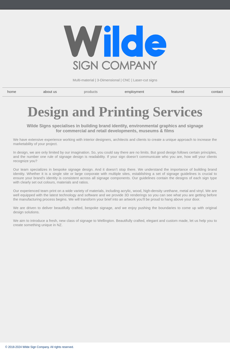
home (11, 92)
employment (134, 92)
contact (217, 92)
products (91, 92)
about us (50, 92)
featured (177, 92)
